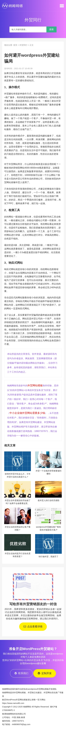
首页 (15, 45)
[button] (62, 5)
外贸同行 (23, 45)
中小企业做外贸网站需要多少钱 (27, 413)
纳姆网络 (27, 707)
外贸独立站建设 (35, 692)
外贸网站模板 (35, 385)
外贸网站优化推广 (51, 692)
